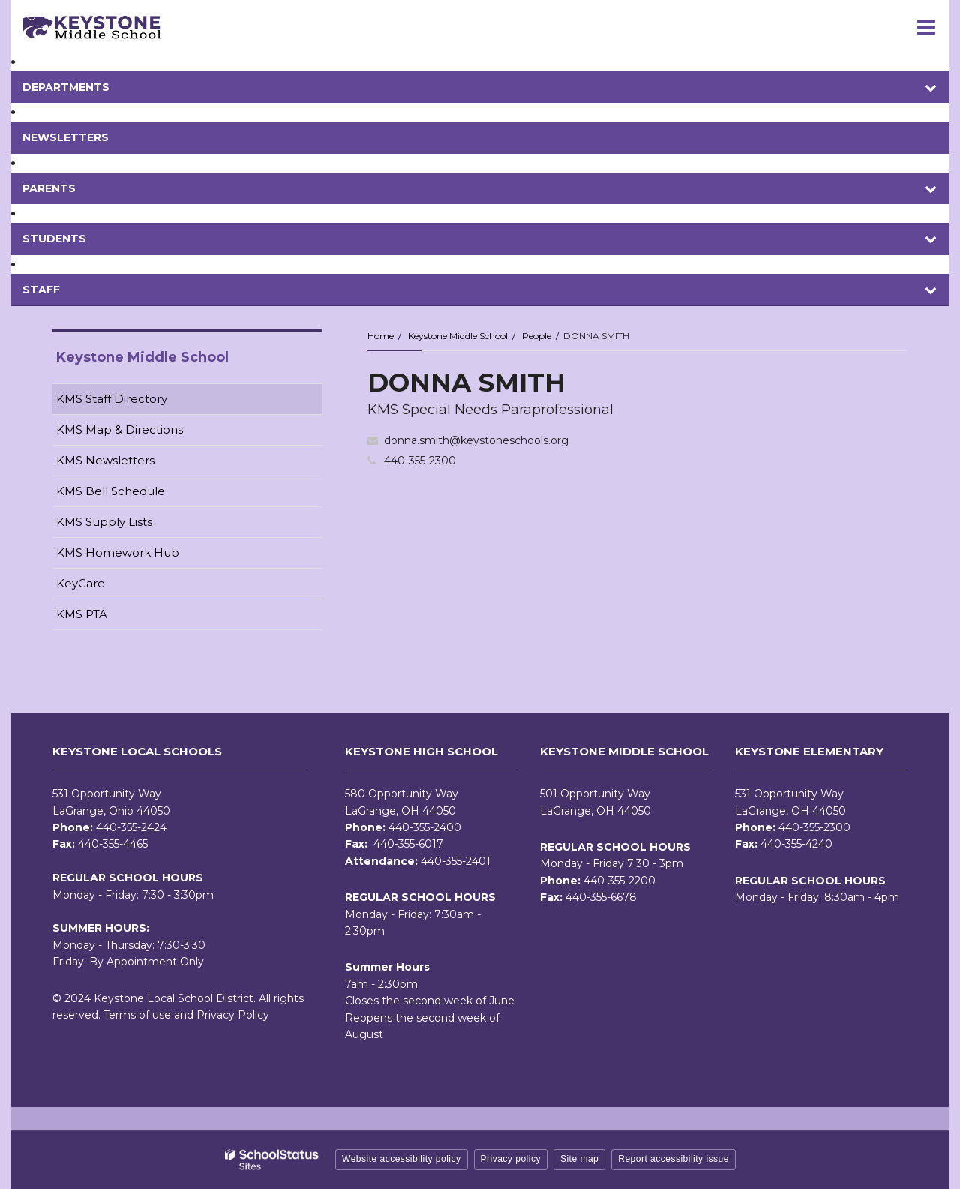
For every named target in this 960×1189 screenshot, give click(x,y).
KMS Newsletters (129, 463)
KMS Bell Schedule (110, 491)
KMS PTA (81, 614)
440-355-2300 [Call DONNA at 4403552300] (420, 460)
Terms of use (137, 1015)
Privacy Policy (232, 1015)
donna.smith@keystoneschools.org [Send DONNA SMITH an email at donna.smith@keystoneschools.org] (476, 440)
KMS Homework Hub (117, 552)
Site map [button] (579, 1159)
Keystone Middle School (458, 335)
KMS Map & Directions (119, 429)
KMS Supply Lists (104, 522)
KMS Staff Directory (111, 399)
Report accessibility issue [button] (673, 1159)
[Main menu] (926, 26)
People (536, 335)
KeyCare (80, 583)
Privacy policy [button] (511, 1159)
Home (381, 335)
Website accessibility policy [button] (401, 1159)
